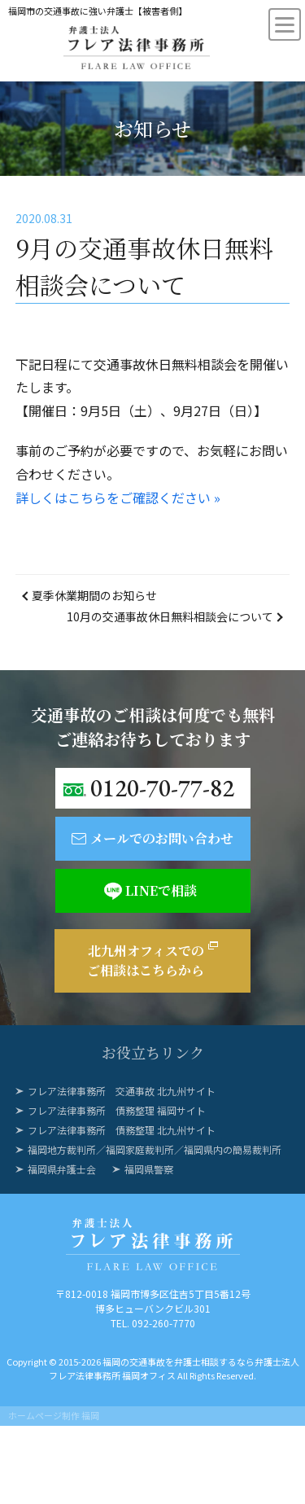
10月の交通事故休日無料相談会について (170, 616)
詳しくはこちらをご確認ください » (117, 497)
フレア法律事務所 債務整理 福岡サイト (117, 1110)
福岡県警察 (148, 1169)
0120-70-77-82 (162, 788)
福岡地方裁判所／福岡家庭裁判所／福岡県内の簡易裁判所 (154, 1149)
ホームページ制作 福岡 (53, 1415)
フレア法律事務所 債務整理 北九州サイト (122, 1130)
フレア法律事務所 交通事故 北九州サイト (122, 1091)
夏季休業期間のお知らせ (94, 595)
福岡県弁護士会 (62, 1169)
